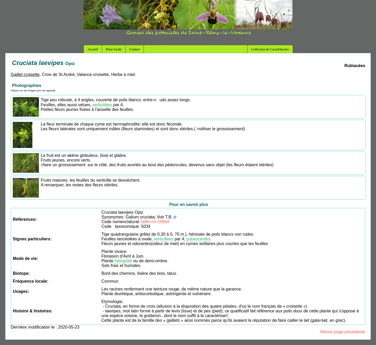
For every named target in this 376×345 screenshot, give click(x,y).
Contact (135, 49)
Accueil (92, 49)
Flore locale (114, 49)
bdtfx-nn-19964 (155, 221)
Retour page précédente (342, 332)
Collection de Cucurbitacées (270, 49)
